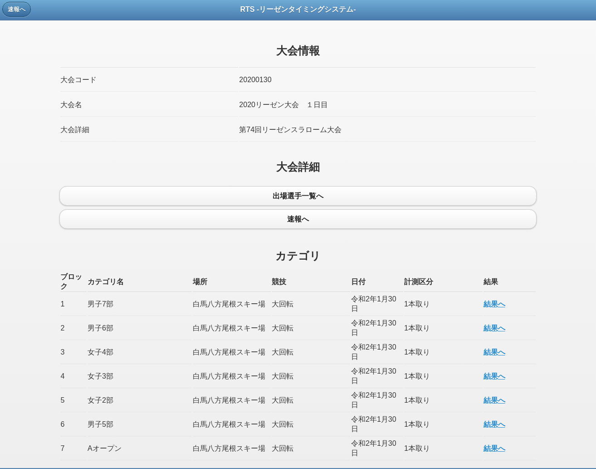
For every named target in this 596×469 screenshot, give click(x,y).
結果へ (494, 304)
